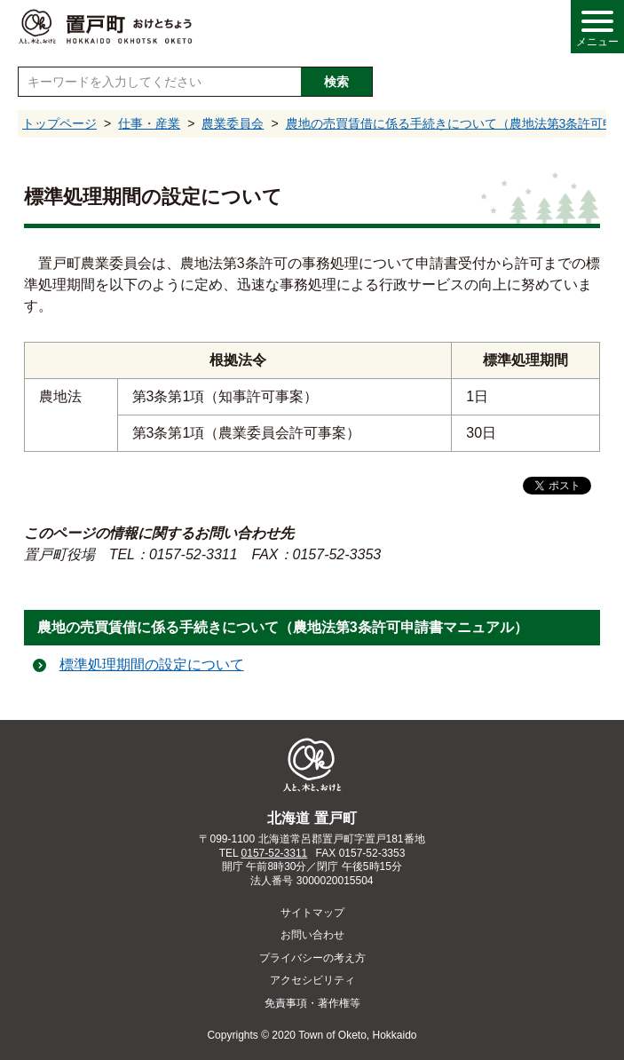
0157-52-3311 (274, 853)
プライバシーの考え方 (312, 958)
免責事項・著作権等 (312, 1003)
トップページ (59, 123)
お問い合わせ (312, 935)
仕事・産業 (149, 123)
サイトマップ (312, 912)
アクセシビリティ (312, 980)
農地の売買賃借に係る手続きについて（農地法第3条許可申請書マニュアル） (282, 627)
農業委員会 (232, 123)
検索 (336, 82)
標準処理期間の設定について (151, 664)
